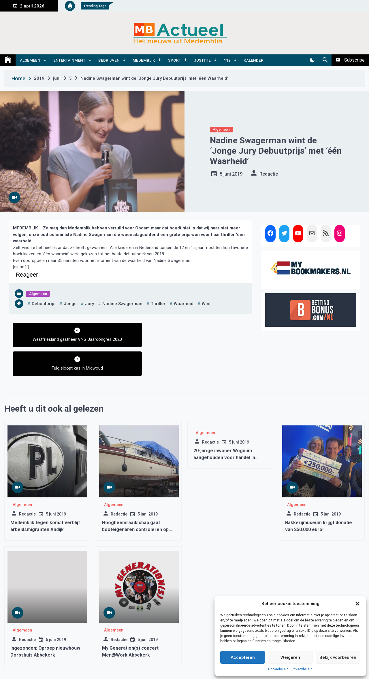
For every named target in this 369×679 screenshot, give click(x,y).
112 (227, 60)
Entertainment (69, 60)
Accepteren (243, 657)
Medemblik (144, 60)
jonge (70, 303)
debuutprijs (43, 303)
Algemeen (30, 60)
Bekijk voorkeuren (337, 657)
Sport (174, 60)
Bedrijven (109, 60)
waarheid (183, 303)
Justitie (202, 60)
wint (206, 303)
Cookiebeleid (278, 669)
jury (89, 303)
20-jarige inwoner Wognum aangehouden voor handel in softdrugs (224, 428)
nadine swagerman (122, 303)
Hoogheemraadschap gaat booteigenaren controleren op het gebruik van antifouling (135, 500)
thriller (158, 303)
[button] (357, 603)
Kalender (253, 60)
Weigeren (290, 657)
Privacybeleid (301, 669)
